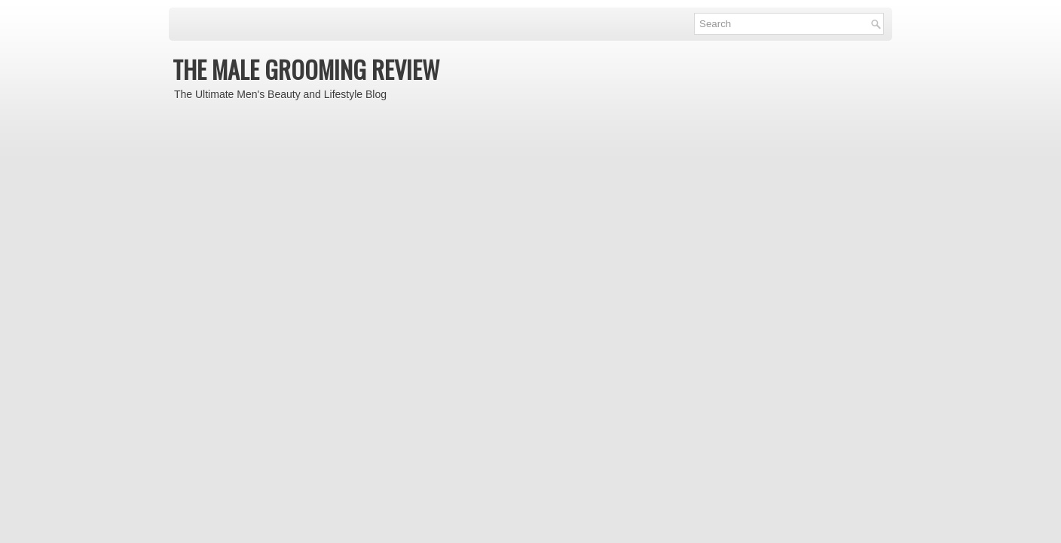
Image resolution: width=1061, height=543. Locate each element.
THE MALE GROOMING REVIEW (306, 69)
